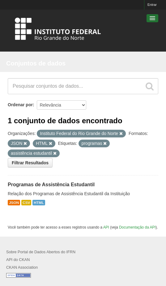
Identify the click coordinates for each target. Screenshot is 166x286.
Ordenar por (20, 104)
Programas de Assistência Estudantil (51, 184)
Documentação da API (137, 227)
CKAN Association (22, 267)
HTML (39, 202)
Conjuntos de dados (36, 63)
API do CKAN (18, 260)
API (106, 227)
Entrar (152, 4)
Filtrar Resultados (30, 162)
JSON (14, 202)
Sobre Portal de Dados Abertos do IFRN (40, 252)
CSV (26, 202)
